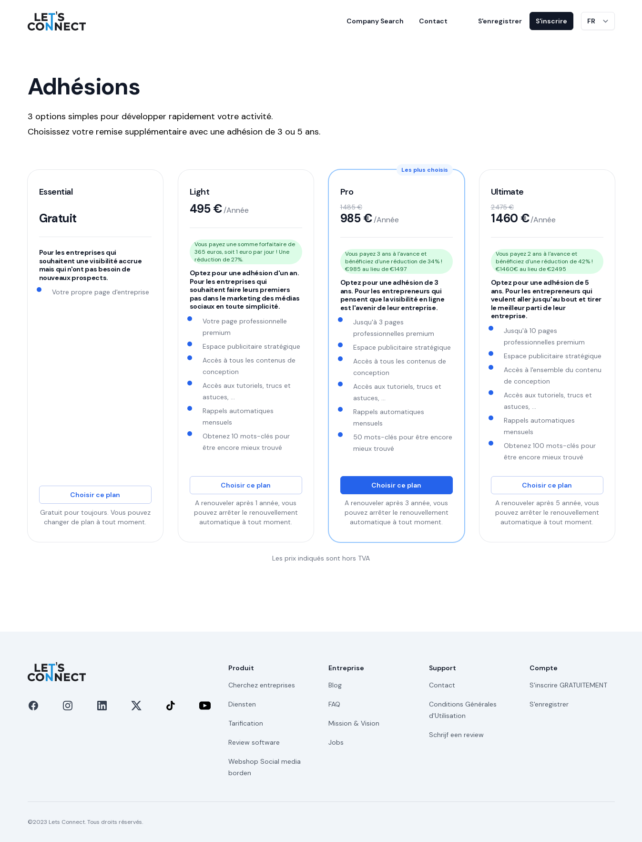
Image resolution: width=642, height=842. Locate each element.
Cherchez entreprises (261, 685)
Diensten (242, 704)
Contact (433, 21)
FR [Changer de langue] (591, 21)
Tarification (245, 723)
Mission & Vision (353, 723)
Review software (254, 742)
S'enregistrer (500, 21)
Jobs (336, 742)
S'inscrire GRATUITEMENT (568, 685)
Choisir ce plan (95, 494)
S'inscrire (551, 21)
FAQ (334, 704)
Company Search (375, 21)
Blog (335, 685)
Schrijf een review (456, 734)
